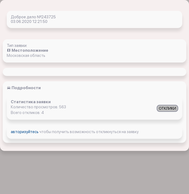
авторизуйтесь (25, 131)
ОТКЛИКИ (167, 108)
